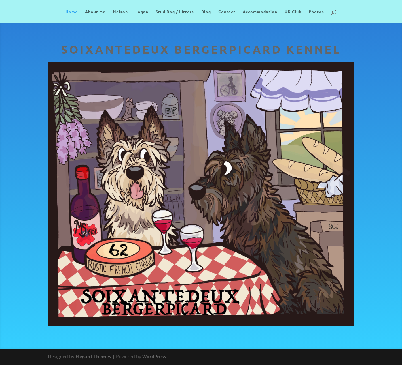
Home (71, 12)
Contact (226, 12)
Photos (316, 12)
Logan (141, 12)
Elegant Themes (93, 356)
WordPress (154, 356)
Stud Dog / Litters (175, 12)
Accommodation (260, 12)
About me (95, 12)
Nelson (120, 12)
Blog (206, 12)
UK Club (293, 12)
